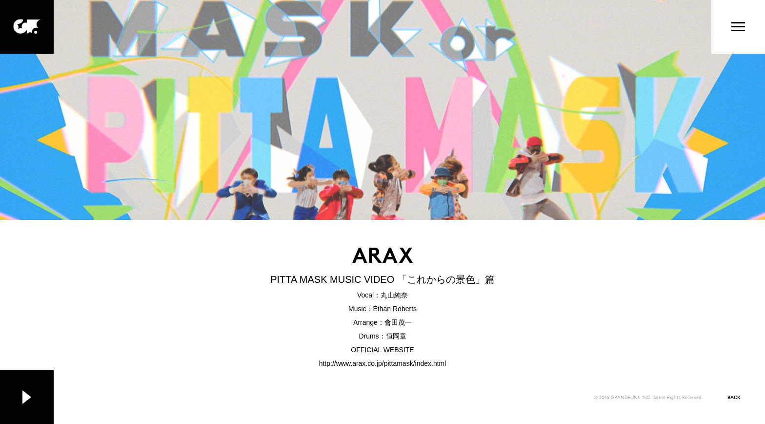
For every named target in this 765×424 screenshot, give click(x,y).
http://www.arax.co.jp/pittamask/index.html (382, 363)
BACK (734, 397)
